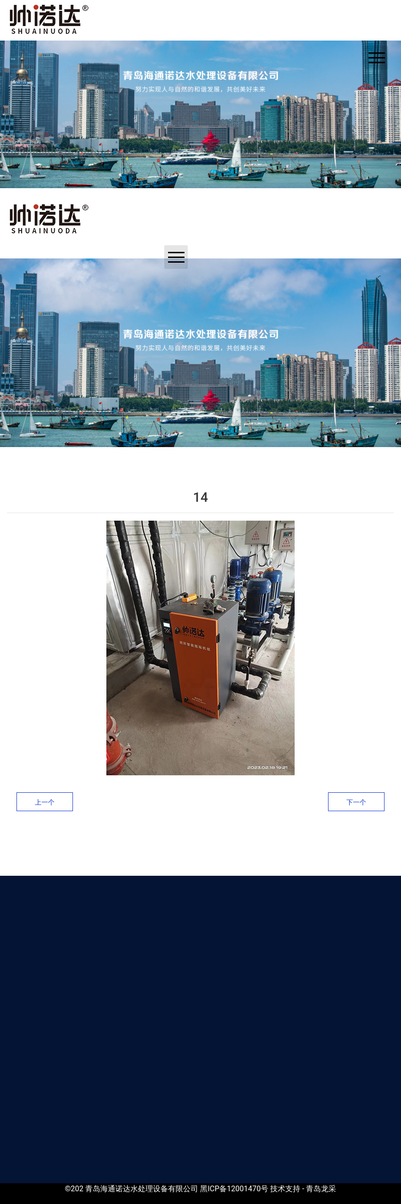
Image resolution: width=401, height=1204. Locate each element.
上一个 (45, 802)
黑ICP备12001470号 (234, 1188)
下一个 (356, 802)
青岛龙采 (321, 1188)
